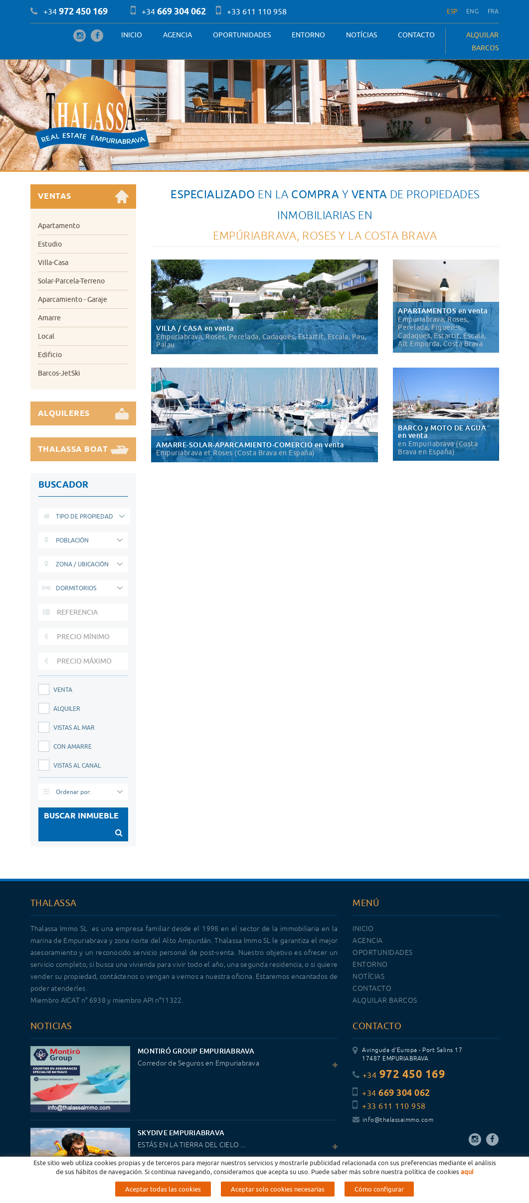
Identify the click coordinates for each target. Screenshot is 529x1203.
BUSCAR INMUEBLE (83, 826)
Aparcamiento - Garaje (72, 299)
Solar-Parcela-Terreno (71, 281)
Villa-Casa (53, 263)
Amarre (49, 318)
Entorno (308, 35)
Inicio (131, 35)
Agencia (177, 35)
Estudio (50, 244)
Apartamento (59, 226)
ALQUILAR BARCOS (482, 41)
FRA (493, 11)
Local (46, 336)
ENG (472, 11)
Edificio (50, 355)
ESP (452, 11)
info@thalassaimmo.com (393, 1120)
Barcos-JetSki (59, 373)
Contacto (416, 35)
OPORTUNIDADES (242, 35)
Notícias (361, 35)
